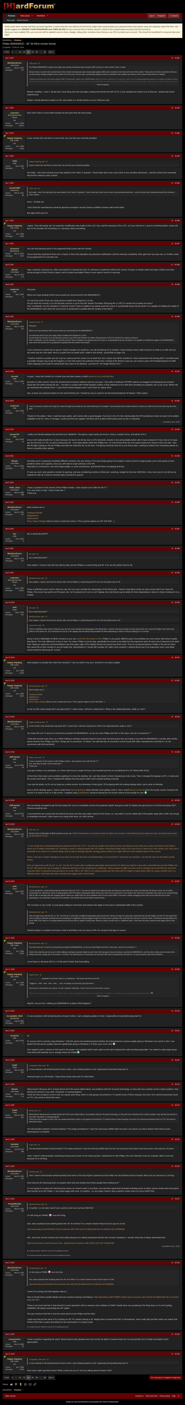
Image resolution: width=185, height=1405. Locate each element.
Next (50, 52)
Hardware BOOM (34, 513)
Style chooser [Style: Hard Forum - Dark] (10, 1396)
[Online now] (4, 135)
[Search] (174, 15)
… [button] (16, 52)
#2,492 (177, 401)
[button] (32, 15)
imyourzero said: (35, 625)
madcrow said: (34, 322)
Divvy (82, 790)
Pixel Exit (77, 1402)
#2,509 (177, 969)
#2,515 (177, 1139)
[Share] (172, 58)
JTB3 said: (33, 63)
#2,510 (177, 1011)
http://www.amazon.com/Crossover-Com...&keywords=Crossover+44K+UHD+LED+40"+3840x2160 (70, 1243)
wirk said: (32, 830)
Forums (11, 16)
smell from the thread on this (89, 639)
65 (37, 52)
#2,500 (177, 602)
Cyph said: (33, 1145)
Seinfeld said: (34, 1172)
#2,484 (177, 156)
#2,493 (177, 429)
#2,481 (177, 58)
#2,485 (177, 183)
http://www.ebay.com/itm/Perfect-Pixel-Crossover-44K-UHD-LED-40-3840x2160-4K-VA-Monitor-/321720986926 (76, 1229)
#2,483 (177, 133)
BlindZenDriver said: (36, 578)
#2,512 (177, 1060)
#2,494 (177, 456)
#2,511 (177, 1031)
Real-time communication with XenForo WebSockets (100, 1402)
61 (20, 52)
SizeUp (74, 790)
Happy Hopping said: (37, 162)
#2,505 (177, 800)
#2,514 (177, 1105)
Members (41, 16)
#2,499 (177, 573)
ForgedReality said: (36, 1268)
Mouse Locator (135, 790)
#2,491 (177, 371)
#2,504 (177, 752)
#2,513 (177, 1084)
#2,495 (177, 482)
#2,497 (177, 529)
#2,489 (177, 284)
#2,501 (177, 657)
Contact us (139, 1396)
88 (45, 52)
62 (24, 52)
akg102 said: (34, 975)
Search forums (22, 20)
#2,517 (177, 1199)
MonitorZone (32, 518)
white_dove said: (35, 757)
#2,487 (177, 244)
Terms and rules (151, 1396)
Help (173, 1396)
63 (28, 52)
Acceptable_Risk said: (37, 1066)
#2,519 (177, 1334)
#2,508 (177, 938)
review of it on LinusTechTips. (101, 376)
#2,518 (177, 1263)
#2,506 (177, 824)
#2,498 (177, 548)
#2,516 (177, 1166)
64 (33, 52)
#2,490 (177, 316)
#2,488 (177, 265)
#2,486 (177, 221)
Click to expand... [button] (103, 85)
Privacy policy (165, 1396)
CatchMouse (83, 793)
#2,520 (177, 1354)
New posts (25, 16)
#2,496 (177, 502)
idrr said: (32, 554)
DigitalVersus (33, 515)
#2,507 (177, 881)
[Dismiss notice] (179, 26)
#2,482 (177, 108)
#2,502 (177, 680)
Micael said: (33, 1111)
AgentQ (7, 47)
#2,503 (177, 717)
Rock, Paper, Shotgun (36, 521)
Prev (7, 52)
